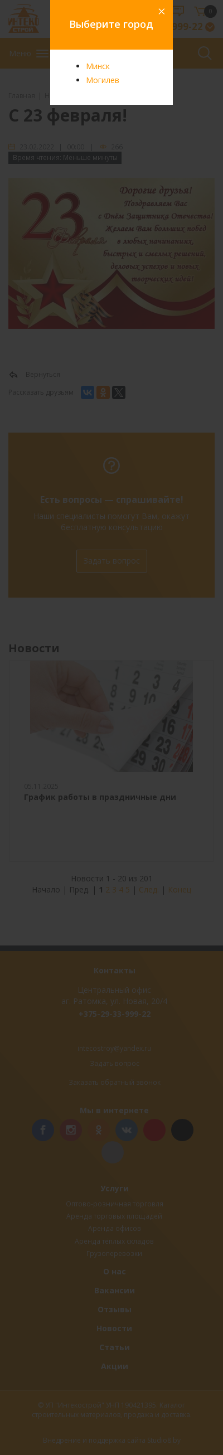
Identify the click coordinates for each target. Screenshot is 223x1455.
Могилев (102, 80)
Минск (98, 66)
